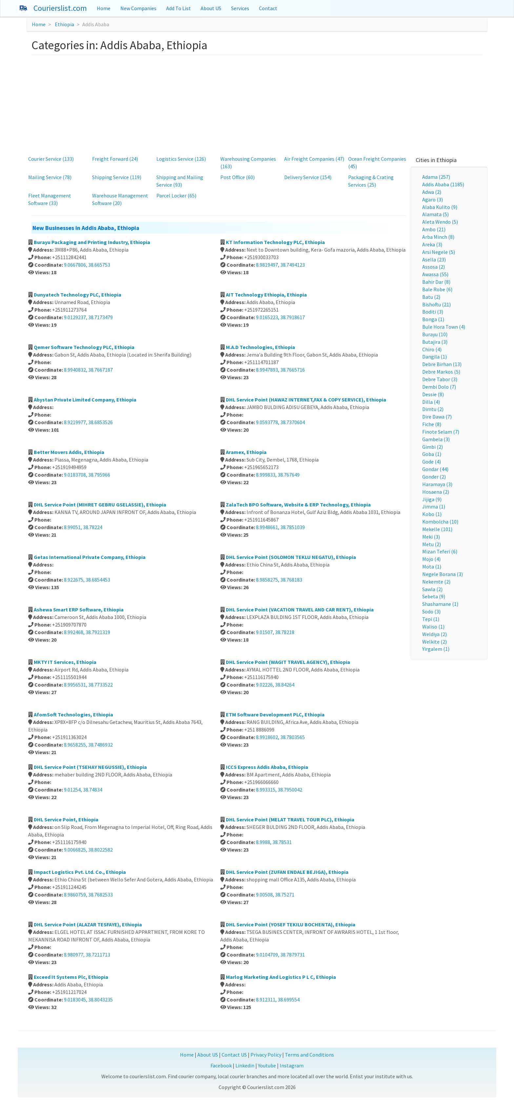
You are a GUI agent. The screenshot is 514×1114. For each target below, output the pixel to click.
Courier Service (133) (51, 158)
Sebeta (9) (433, 596)
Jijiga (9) (432, 499)
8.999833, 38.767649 (278, 474)
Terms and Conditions (309, 1054)
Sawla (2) (432, 589)
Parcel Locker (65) (176, 195)
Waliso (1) (433, 626)
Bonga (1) (433, 319)
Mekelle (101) (437, 529)
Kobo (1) (432, 514)
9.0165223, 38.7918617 (280, 317)
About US (211, 8)
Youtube (267, 1065)
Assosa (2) (433, 266)
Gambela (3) (436, 439)
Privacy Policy (265, 1054)
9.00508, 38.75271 (275, 894)
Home (103, 8)
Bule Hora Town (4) (443, 326)
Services (240, 8)
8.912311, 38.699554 (278, 999)
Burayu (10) (434, 334)
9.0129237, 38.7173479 (88, 317)
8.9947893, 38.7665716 (280, 369)
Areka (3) (432, 244)
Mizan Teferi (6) (439, 551)
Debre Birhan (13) (442, 364)
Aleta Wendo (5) (440, 221)
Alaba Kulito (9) (439, 207)
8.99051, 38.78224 (83, 527)
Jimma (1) (433, 506)
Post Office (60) (237, 177)
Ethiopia (64, 24)
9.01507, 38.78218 (275, 632)
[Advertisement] (257, 104)
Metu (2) (431, 544)
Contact (268, 8)
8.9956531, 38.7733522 (88, 684)
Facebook (221, 1065)
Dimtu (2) (433, 409)
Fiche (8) (431, 424)
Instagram (292, 1065)
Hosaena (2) (435, 491)
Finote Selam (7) (440, 431)
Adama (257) (436, 177)
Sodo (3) (431, 611)
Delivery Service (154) (307, 177)
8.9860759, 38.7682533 (88, 894)
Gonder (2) (434, 476)
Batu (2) (431, 297)
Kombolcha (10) (440, 521)
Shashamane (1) (440, 604)
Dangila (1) (434, 356)
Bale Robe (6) (437, 289)
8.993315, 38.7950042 (279, 789)
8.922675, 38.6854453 (87, 579)
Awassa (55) (435, 274)
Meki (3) (431, 536)
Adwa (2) (431, 192)
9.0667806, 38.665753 (87, 264)
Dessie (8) (433, 394)
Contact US (234, 1054)
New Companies (138, 8)
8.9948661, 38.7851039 (280, 527)
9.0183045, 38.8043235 (88, 999)
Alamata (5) (435, 214)
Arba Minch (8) (438, 237)
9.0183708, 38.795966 (87, 474)
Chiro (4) (432, 349)
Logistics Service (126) (181, 158)
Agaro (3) (432, 199)
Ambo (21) (433, 229)
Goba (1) (431, 454)
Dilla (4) (431, 402)
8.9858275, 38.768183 (279, 579)
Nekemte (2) (436, 581)
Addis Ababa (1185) (443, 184)
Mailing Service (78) (49, 177)
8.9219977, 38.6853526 (88, 422)
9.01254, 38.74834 (83, 789)
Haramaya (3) (437, 484)
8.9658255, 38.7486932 (88, 744)
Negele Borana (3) (442, 574)
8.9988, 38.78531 (274, 842)
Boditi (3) (432, 311)
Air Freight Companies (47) (314, 158)
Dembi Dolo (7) (439, 386)
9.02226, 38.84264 (275, 684)
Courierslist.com (60, 8)
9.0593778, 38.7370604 (280, 422)
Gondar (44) (435, 469)
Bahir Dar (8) (436, 281)
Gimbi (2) (432, 447)
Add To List (178, 8)
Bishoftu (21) (436, 304)
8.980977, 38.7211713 (87, 954)
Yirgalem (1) (435, 649)
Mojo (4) (431, 559)
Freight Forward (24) (115, 158)
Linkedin (244, 1065)
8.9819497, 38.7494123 (280, 264)
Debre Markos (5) (441, 371)
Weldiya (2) (434, 634)
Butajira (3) (434, 342)
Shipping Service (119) (116, 177)
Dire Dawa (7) (437, 416)
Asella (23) (434, 259)
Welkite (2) (434, 641)
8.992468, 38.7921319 (87, 632)
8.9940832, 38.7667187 (88, 369)
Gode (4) (431, 461)
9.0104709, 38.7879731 (280, 954)
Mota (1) (431, 566)
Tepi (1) (430, 619)
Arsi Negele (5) (438, 252)
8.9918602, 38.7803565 (280, 737)
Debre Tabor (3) (439, 379)
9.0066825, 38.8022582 (88, 849)
